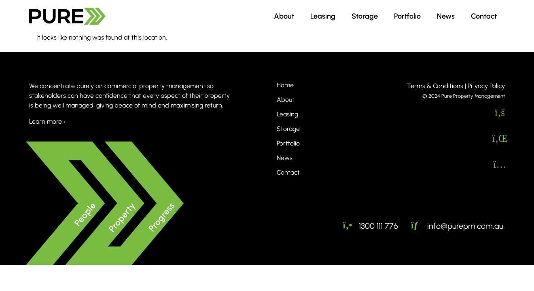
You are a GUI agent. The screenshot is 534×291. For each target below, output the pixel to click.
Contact (484, 16)
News (446, 16)
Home (285, 85)
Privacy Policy (486, 86)
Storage (365, 16)
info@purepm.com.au (465, 225)
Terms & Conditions (435, 86)
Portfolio (407, 16)
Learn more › (47, 121)
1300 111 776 (378, 225)
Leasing (322, 16)
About (284, 16)
